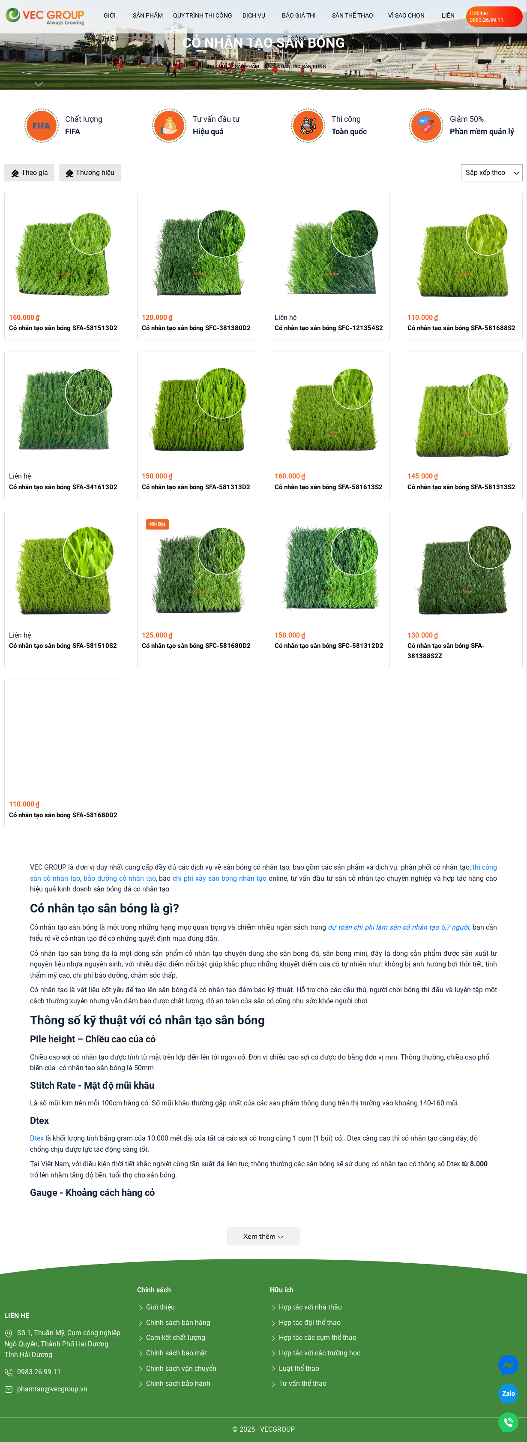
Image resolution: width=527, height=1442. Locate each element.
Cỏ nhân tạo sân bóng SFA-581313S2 (461, 487)
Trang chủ (212, 66)
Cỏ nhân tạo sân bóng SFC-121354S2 (329, 328)
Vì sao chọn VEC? (406, 19)
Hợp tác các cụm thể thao (313, 1338)
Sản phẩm (148, 19)
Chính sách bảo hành (173, 1383)
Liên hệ (448, 19)
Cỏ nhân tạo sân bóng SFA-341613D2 (63, 487)
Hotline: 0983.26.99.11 (486, 16)
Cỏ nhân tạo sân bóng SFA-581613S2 (329, 487)
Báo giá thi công (299, 19)
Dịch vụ (254, 19)
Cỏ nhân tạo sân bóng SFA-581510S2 (63, 646)
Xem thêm (263, 1236)
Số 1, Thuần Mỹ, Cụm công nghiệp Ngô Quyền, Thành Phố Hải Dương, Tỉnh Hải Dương (62, 1344)
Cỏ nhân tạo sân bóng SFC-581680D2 (196, 646)
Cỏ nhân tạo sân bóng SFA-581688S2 (461, 328)
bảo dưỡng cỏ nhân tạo (120, 878)
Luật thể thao (294, 1368)
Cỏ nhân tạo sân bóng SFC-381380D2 (196, 328)
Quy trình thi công (202, 19)
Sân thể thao (352, 19)
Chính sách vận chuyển (176, 1368)
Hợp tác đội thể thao (305, 1323)
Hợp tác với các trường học (315, 1353)
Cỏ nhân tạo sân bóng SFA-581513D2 (63, 328)
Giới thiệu (110, 19)
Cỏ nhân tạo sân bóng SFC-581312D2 (329, 646)
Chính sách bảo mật (172, 1353)
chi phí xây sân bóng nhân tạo (221, 878)
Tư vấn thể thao (298, 1383)
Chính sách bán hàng (173, 1323)
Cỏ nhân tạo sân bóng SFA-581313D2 (196, 487)
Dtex (37, 1138)
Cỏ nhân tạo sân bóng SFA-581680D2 (63, 815)
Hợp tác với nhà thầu (306, 1307)
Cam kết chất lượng (171, 1338)
